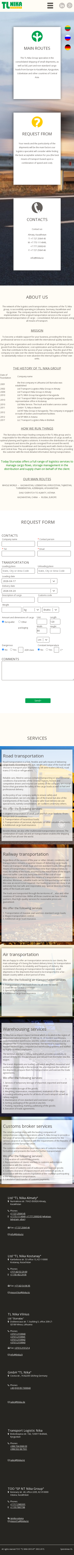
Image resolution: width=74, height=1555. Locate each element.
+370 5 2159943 (17, 1342)
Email (42, 549)
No (6, 649)
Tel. (5, 549)
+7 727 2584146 (22, 1227)
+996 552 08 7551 (18, 1449)
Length (53, 617)
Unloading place (45, 566)
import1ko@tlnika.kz (20, 1292)
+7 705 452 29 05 (18, 1274)
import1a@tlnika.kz (19, 1521)
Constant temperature (48, 645)
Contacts (10, 535)
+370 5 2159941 (17, 1336)
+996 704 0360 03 (18, 1446)
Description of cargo (12, 595)
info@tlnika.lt (16, 1354)
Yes (14, 649)
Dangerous (7, 645)
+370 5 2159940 (17, 1334)
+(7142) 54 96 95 (22, 1285)
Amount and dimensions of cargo (18, 617)
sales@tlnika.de (17, 1402)
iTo (71, 1549)
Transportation (15, 562)
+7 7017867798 (17, 1507)
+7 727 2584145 (17, 1213)
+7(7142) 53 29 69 (18, 1271)
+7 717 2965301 (17, 1504)
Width (39, 626)
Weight (5, 604)
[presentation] (27, 690)
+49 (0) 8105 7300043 (20, 1388)
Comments (10, 659)
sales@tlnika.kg (17, 1460)
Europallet (9, 622)
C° (61, 650)
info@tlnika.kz (16, 1234)
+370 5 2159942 (17, 1339)
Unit (39, 617)
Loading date (8, 576)
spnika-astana (17, 1518)
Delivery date (8, 586)
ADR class (29, 650)
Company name (9, 539)
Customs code (45, 595)
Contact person (46, 539)
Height (53, 626)
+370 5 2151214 (22, 1348)
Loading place (9, 566)
